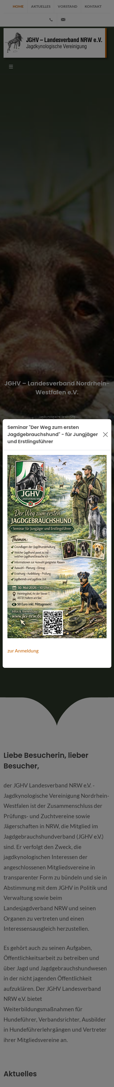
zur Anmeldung (22, 650)
